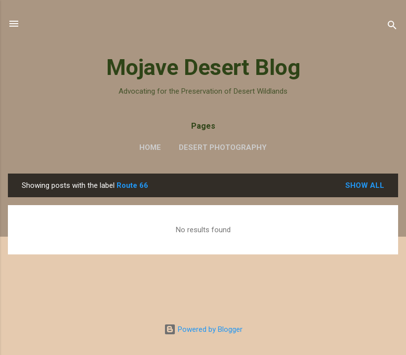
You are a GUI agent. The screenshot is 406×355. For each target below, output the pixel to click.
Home (150, 147)
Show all (364, 185)
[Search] (392, 27)
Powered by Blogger (203, 329)
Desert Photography (223, 147)
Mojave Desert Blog (203, 67)
